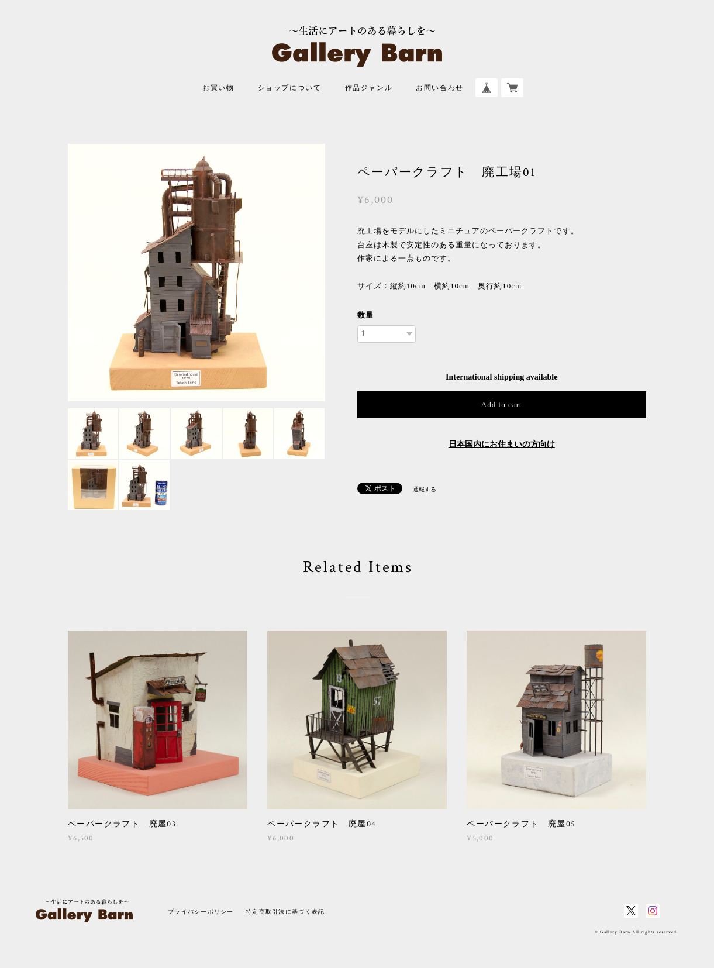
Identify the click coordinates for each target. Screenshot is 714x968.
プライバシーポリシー (201, 911)
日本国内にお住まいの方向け (502, 444)
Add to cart (501, 404)
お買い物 (218, 88)
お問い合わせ (440, 88)
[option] (196, 272)
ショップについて (290, 88)
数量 (365, 315)
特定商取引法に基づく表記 (285, 911)
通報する (424, 489)
